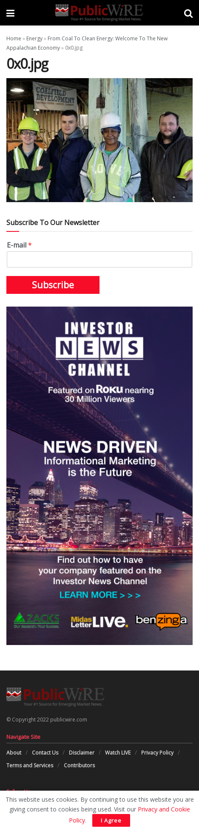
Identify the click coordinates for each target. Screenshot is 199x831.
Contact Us (45, 752)
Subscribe (53, 285)
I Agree (111, 820)
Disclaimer (81, 752)
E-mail (19, 245)
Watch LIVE (118, 752)
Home (13, 38)
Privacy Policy (157, 752)
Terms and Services (29, 765)
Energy (34, 38)
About (13, 752)
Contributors (79, 765)
